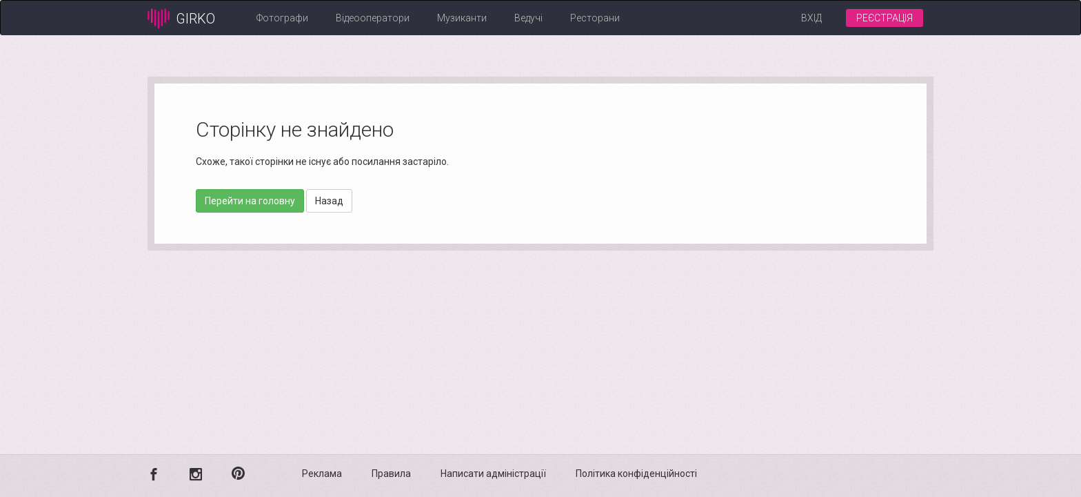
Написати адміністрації (493, 473)
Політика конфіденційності (636, 473)
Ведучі (528, 17)
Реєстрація (884, 17)
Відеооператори (373, 17)
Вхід (811, 17)
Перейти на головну (250, 200)
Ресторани (595, 17)
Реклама (322, 473)
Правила (391, 473)
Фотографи (282, 17)
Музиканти (462, 17)
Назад (329, 200)
